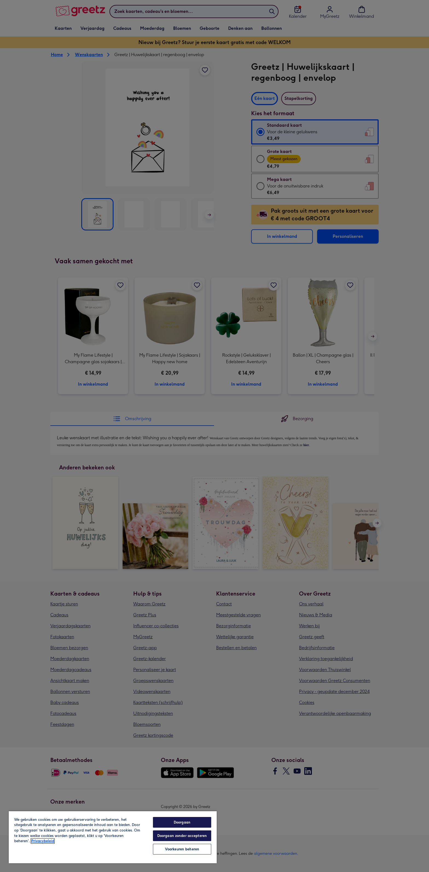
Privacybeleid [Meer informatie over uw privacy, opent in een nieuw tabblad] (42, 841)
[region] (113, 837)
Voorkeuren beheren (182, 849)
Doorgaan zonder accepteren (182, 836)
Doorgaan (182, 822)
